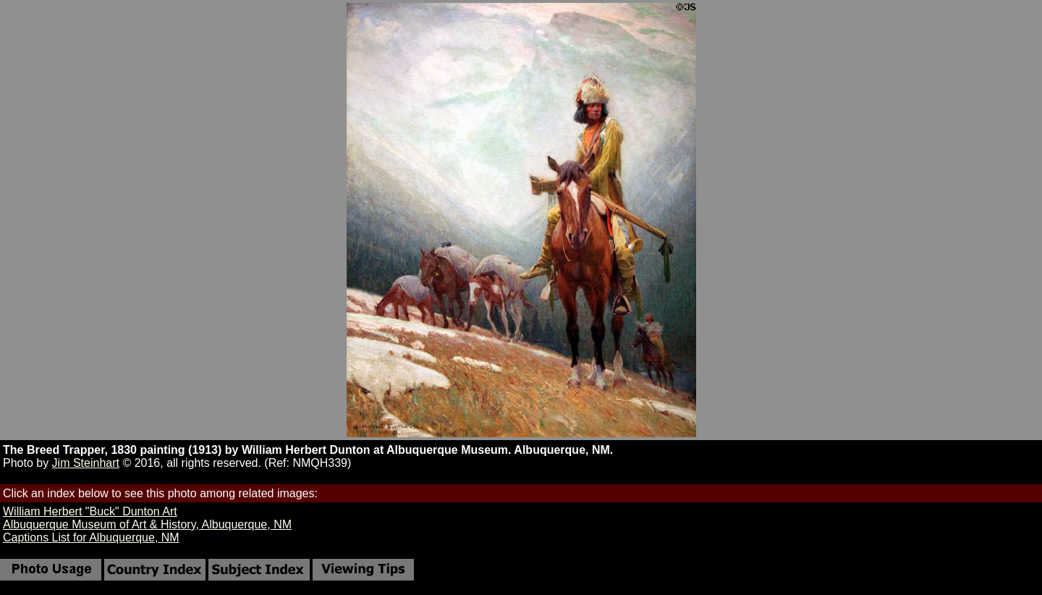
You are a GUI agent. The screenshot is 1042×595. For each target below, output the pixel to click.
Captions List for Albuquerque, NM (91, 537)
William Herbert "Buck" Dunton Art (90, 511)
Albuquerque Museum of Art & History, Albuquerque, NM (147, 524)
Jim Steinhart (85, 463)
